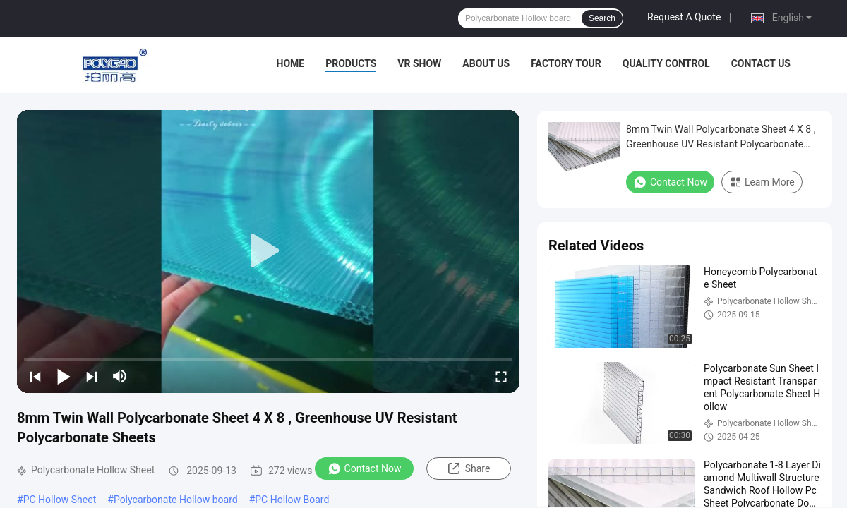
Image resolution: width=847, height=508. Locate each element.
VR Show (419, 63)
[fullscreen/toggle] (501, 376)
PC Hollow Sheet (60, 499)
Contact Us (761, 63)
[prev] (35, 376)
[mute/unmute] (120, 376)
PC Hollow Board (292, 499)
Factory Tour (566, 63)
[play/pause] (63, 376)
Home (291, 63)
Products (350, 63)
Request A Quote (684, 17)
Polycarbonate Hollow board (176, 499)
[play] (268, 251)
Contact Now (365, 468)
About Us (486, 63)
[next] (92, 376)
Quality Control (666, 63)
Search (602, 18)
